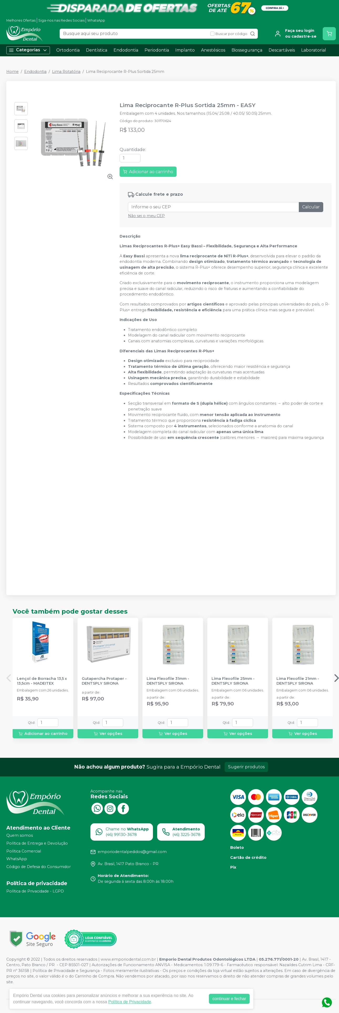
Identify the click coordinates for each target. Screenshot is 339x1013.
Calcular (311, 206)
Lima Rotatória (66, 71)
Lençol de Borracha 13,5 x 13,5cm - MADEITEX (42, 680)
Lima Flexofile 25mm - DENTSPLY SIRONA (233, 680)
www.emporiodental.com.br (128, 959)
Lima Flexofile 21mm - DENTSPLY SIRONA (297, 680)
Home (12, 71)
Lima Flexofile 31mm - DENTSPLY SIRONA (168, 680)
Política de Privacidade (129, 1002)
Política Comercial (23, 851)
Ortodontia (68, 50)
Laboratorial (313, 50)
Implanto (185, 50)
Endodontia (126, 50)
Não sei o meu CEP (146, 215)
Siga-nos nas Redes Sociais (61, 20)
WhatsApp (96, 20)
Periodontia (157, 50)
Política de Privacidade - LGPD (35, 891)
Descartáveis (282, 50)
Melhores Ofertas (20, 20)
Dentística (96, 50)
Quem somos (19, 835)
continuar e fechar (229, 998)
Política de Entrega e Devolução (37, 843)
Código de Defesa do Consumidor (38, 866)
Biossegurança (247, 50)
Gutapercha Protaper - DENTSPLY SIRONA (104, 680)
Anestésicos (213, 50)
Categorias (28, 50)
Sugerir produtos (246, 766)
